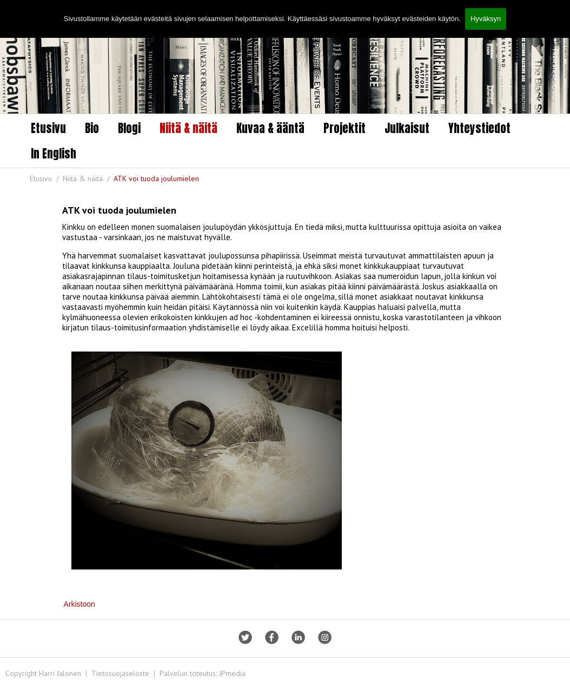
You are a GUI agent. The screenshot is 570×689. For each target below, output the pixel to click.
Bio (92, 128)
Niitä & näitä (188, 128)
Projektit (344, 128)
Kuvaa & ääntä (270, 128)
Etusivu (48, 128)
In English (53, 153)
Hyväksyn (485, 19)
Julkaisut (407, 128)
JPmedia (232, 673)
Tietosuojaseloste (120, 673)
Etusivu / (45, 178)
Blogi (129, 128)
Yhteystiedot (479, 128)
